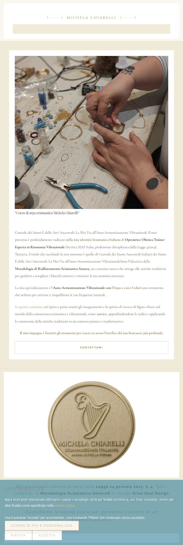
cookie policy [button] (65, 505)
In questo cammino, (29, 306)
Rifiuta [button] (18, 535)
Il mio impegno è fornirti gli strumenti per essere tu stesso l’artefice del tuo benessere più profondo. (91, 333)
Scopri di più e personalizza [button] (42, 525)
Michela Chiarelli (91, 18)
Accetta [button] (47, 535)
